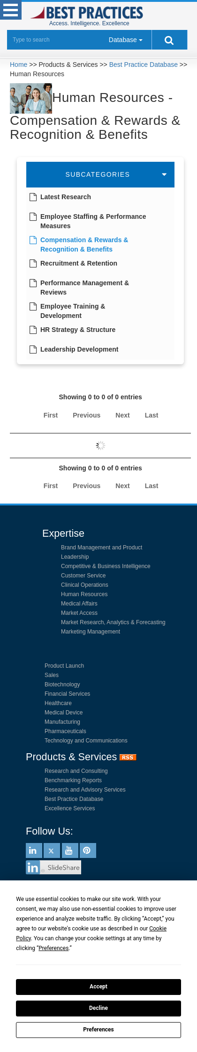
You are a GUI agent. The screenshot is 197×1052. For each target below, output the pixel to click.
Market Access (79, 613)
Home (18, 64)
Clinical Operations (84, 585)
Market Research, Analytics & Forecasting (113, 622)
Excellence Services (70, 808)
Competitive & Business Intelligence (106, 566)
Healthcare (58, 703)
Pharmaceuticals (65, 731)
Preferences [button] (53, 948)
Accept (98, 986)
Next (122, 415)
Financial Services (67, 694)
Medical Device (64, 712)
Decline (98, 1008)
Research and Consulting (76, 771)
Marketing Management (90, 631)
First (51, 415)
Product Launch (64, 666)
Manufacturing (62, 722)
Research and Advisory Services (85, 789)
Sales (52, 675)
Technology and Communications (86, 740)
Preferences (98, 1029)
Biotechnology (62, 684)
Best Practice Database (143, 64)
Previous (86, 415)
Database (123, 39)
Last (152, 415)
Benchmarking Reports (73, 780)
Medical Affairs (79, 603)
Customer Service (83, 575)
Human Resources (84, 594)
